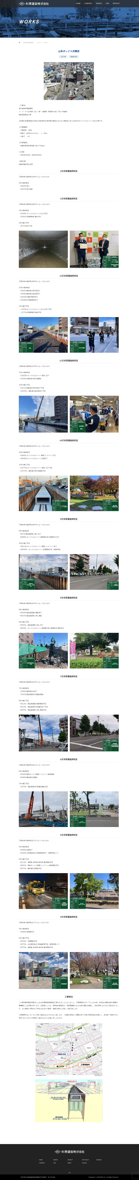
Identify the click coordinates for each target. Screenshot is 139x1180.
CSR (107, 3)
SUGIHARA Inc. (101, 1177)
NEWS (69, 1163)
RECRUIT (116, 3)
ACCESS (84, 1163)
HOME (78, 3)
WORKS (99, 3)
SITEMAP (98, 1160)
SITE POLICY (85, 1160)
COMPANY (88, 3)
